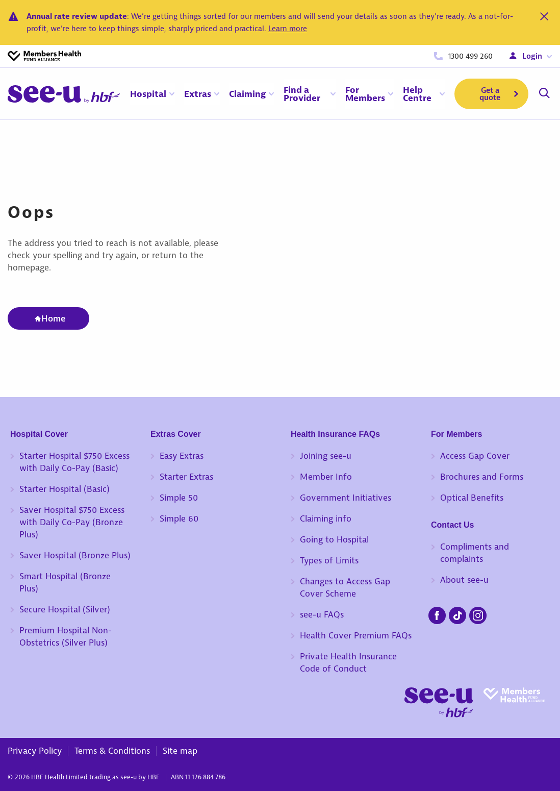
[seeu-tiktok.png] (457, 614)
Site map (180, 750)
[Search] (544, 94)
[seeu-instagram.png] (478, 614)
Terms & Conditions (112, 750)
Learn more (287, 28)
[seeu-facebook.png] (437, 614)
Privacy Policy (35, 750)
